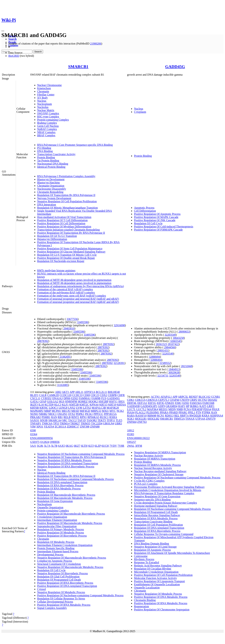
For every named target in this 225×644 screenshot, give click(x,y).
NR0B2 (43, 414)
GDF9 (161, 406)
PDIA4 (207, 409)
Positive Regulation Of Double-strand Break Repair (66, 257)
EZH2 (74, 398)
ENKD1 (169, 403)
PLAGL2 (140, 412)
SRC (64, 420)
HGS (61, 401)
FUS (103, 398)
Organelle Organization (50, 507)
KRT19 (112, 404)
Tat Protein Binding (48, 160)
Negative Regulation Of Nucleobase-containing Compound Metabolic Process (81, 453)
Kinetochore (44, 88)
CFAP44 (174, 399)
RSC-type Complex (48, 116)
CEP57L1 (163, 399)
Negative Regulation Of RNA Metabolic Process (64, 460)
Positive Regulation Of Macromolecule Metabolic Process (69, 523)
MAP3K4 (152, 409)
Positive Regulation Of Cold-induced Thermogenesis (163, 226)
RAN (54, 417)
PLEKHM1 (152, 412)
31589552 (165, 363)
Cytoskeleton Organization (52, 516)
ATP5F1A (89, 392)
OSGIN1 (62, 414)
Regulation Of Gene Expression (55, 501)
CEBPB (112, 395)
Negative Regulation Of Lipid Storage (155, 546)
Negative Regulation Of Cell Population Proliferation (67, 201)
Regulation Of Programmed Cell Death (59, 579)
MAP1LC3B (99, 407)
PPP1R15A (110, 414)
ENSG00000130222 (138, 438)
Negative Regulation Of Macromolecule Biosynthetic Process (71, 557)
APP (72, 392)
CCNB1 (215, 396)
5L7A (47, 445)
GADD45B (133, 406)
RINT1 (75, 417)
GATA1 (34, 401)
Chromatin (43, 91)
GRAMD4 (171, 406)
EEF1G (152, 403)
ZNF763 (142, 421)
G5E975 (34, 441)
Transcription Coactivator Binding (153, 521)
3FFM (138, 445)
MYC (113, 410)
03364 (33, 434)
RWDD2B (195, 415)
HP (187, 406)
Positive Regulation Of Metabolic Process (60, 532)
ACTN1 (155, 396)
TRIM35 (85, 423)
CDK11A (140, 399)
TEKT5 (102, 420)
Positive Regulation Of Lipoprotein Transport (159, 581)
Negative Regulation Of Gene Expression (157, 496)
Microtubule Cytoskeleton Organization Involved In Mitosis (167, 490)
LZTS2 (87, 407)
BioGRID (13, 55)
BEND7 (193, 396)
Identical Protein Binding (51, 166)
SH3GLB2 (153, 418)
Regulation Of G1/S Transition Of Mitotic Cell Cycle (67, 254)
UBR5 (118, 423)
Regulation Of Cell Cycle (148, 223)
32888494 (154, 356)
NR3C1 (52, 414)
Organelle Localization (147, 587)
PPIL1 (191, 412)
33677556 (72, 319)
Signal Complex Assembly (52, 607)
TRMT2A (179, 418)
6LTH (84, 445)
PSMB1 (46, 417)
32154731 (162, 375)
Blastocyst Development (51, 179)
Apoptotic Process (144, 207)
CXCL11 (35, 398)
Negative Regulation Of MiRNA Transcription (160, 452)
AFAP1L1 (166, 396)
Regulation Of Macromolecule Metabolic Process (64, 497)
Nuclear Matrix (45, 110)
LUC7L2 (141, 409)
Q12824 (44, 441)
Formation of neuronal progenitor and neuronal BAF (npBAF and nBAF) (78, 298)
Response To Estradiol (146, 562)
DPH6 (66, 398)
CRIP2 (193, 399)
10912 (130, 430)
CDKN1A (151, 399)
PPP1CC (98, 414)
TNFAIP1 (35, 423)
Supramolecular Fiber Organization (57, 526)
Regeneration (141, 606)
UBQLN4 (108, 423)
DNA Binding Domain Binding (151, 543)
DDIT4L (132, 403)
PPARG (183, 412)
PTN (198, 412)
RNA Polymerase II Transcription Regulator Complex (164, 493)
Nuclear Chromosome (49, 85)
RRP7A (184, 415)
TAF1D (81, 420)
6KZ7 (77, 445)
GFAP (42, 401)
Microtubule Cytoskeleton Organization (156, 571)
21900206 (95, 43)
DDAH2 (212, 399)
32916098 (119, 325)
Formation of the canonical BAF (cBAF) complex (65, 289)
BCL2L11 (101, 392)
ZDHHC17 (73, 426)
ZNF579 (210, 418)
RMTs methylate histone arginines (56, 270)
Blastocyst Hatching (48, 182)
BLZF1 (34, 395)
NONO (34, 414)
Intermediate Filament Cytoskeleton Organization (64, 545)
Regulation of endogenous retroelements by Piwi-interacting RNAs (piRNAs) (80, 286)
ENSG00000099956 (41, 438)
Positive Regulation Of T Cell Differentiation (62, 220)
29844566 (169, 347)
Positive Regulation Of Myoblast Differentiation (64, 226)
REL (176, 415)
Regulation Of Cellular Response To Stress (61, 598)
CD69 (86, 395)
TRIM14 (65, 423)
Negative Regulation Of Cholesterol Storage (158, 474)
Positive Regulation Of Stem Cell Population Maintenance (69, 248)
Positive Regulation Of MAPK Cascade (156, 217)
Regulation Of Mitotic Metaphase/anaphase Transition (67, 207)
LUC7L (131, 409)
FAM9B (95, 398)
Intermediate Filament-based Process (57, 551)
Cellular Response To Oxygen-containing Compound (163, 534)
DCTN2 (202, 399)
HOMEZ (83, 401)
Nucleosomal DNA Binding (52, 163)
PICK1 (89, 414)
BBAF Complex (46, 135)
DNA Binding (45, 151)
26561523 (161, 344)
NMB (180, 409)
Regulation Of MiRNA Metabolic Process (157, 464)
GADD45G (175, 66)
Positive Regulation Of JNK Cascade (154, 220)
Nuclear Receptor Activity (148, 455)
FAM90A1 (85, 398)
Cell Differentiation (145, 210)
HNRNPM (71, 401)
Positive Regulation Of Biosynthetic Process (62, 535)
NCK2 (120, 410)
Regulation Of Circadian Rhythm (152, 568)
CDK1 (130, 399)
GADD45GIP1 (148, 406)
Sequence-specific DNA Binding (152, 499)
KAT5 (202, 406)
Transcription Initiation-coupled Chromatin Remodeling (68, 229)
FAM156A (196, 403)
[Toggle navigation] (2, 30)
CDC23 (95, 395)
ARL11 (79, 392)
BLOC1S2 (205, 396)
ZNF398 (84, 426)
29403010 (68, 328)
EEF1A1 (142, 403)
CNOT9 (184, 399)
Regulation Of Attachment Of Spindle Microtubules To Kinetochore (172, 552)
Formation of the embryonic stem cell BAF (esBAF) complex (71, 295)
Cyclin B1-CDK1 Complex (149, 480)
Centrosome (140, 556)
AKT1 (65, 392)
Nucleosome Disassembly (51, 188)
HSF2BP (103, 401)
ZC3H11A (60, 426)
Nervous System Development (54, 198)
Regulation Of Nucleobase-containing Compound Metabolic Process (75, 479)
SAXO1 (34, 420)
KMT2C (84, 404)
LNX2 (71, 407)
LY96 (79, 407)
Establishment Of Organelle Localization (157, 584)
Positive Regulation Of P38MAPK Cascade (158, 229)
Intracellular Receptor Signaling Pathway (157, 515)
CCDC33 (77, 395)
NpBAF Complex (47, 129)
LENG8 (63, 407)
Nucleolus (42, 107)
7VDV (113, 445)
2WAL (130, 445)
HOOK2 (93, 401)
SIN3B (43, 420)
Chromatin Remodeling (50, 191)
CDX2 (103, 395)
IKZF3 (34, 404)
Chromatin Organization (50, 185)
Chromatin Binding (145, 600)
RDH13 (169, 415)
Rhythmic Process (144, 559)
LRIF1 (211, 406)
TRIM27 (75, 423)
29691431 (162, 350)
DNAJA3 (57, 398)
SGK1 (130, 418)
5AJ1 (33, 445)
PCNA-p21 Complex (146, 483)
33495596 (82, 322)
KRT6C (44, 407)
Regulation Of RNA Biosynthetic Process (60, 485)
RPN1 (83, 417)
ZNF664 (131, 421)
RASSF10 (141, 415)
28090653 (184, 331)
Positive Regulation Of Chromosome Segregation (161, 609)
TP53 (56, 423)
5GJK (40, 445)
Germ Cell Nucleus (48, 125)
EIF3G (161, 403)
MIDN (172, 409)
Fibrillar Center (45, 94)
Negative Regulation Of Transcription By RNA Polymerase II (71, 457)
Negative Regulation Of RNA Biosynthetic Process (65, 466)
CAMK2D (53, 395)
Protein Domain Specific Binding (55, 548)
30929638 (173, 372)
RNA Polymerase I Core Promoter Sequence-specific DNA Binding (75, 144)
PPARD (173, 412)
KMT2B (74, 404)
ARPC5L (183, 396)
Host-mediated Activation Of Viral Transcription (64, 217)
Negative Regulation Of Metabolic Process (61, 592)
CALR (43, 395)
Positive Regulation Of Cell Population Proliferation (163, 574)
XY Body (42, 97)
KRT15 (103, 404)
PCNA (187, 409)
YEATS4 (49, 426)
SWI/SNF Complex (48, 113)
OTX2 (71, 414)
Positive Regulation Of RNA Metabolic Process (63, 604)
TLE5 (119, 420)
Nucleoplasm (44, 103)
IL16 (41, 404)
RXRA (113, 417)
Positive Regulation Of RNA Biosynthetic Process (65, 582)
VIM (33, 426)
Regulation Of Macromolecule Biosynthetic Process (66, 494)
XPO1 (39, 426)
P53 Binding (44, 147)
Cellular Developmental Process (55, 601)
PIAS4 (130, 412)
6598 (33, 430)
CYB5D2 (46, 398)
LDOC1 (53, 407)
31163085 (62, 385)
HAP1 (181, 406)
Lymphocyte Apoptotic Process (54, 560)
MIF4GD (85, 410)
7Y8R (121, 445)
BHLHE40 (114, 392)
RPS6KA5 (93, 417)
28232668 (186, 366)
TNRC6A (47, 423)
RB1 (60, 417)
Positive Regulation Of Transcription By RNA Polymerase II (71, 232)
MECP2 (66, 410)
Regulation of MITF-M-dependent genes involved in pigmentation (74, 279)
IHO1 (121, 401)
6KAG (69, 445)
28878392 (42, 341)
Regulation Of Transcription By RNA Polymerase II (66, 195)
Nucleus (41, 100)
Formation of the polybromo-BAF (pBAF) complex (66, 292)
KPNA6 (94, 404)
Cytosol (41, 589)
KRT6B (34, 407)
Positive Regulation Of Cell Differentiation (61, 223)
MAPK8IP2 (36, 410)
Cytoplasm (140, 111)
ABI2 (58, 392)
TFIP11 (111, 420)
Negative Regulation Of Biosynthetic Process (62, 573)
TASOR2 (92, 420)
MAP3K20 (113, 407)
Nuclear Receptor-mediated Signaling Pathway (160, 471)
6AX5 (61, 445)
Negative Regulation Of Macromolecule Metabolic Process (70, 567)
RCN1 (160, 415)
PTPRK (206, 412)
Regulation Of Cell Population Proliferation (158, 524)
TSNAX (190, 418)
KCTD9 (49, 404)
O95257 (131, 441)
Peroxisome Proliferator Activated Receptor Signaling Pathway (169, 486)
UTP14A (200, 418)
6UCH (105, 445)
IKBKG (194, 406)
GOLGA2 (52, 401)
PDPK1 (80, 414)
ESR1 (178, 403)
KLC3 (57, 404)
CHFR (121, 395)
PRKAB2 (35, 417)
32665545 (175, 341)
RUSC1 (104, 417)
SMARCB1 (78, 66)
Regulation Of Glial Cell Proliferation (58, 576)
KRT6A (121, 404)
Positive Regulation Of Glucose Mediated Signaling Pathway (71, 251)
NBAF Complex (46, 132)
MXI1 (105, 410)
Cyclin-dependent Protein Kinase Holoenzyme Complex (165, 502)
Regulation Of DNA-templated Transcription (62, 482)
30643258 (178, 337)
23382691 (65, 356)
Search (12, 39)
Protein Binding (46, 157)
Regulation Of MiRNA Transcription (154, 458)
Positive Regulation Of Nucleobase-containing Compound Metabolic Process (80, 595)
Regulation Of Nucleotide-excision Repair (60, 261)
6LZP (98, 445)
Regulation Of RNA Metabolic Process (59, 488)
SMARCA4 (55, 420)
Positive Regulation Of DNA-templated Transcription (67, 585)
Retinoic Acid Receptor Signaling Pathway (158, 565)
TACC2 (72, 420)
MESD (75, 410)
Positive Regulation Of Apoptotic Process (157, 213)
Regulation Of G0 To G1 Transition (57, 235)
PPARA (164, 412)
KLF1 (65, 404)
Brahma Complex (47, 122)
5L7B (54, 445)
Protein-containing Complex (53, 119)
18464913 (173, 369)
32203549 (170, 334)
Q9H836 (54, 441)
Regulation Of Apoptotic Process (152, 549)
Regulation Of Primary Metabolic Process (60, 529)
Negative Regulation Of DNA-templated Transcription (67, 463)
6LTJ (91, 445)
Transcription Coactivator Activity (56, 154)
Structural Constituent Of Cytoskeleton (59, 563)
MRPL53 (96, 410)
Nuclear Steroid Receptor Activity (153, 468)
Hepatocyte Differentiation (52, 239)
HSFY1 (113, 401)
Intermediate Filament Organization (57, 519)
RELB (67, 417)
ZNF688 (95, 426)
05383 (130, 434)
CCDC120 (66, 395)
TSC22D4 (96, 423)
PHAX (216, 409)
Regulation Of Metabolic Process (55, 541)
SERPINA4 (216, 415)
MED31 (163, 409)
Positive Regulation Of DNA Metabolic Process (160, 596)
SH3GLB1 (141, 418)
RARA (131, 415)
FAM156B (208, 403)
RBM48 (151, 415)
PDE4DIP (197, 409)
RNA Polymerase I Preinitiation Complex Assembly (66, 176)
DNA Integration (46, 204)
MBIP (47, 410)
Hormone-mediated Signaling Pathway (155, 505)
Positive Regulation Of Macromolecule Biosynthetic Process (71, 513)
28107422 (173, 344)
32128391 (119, 363)
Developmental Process (50, 554)
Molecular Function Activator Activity (155, 578)
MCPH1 (56, 410)
